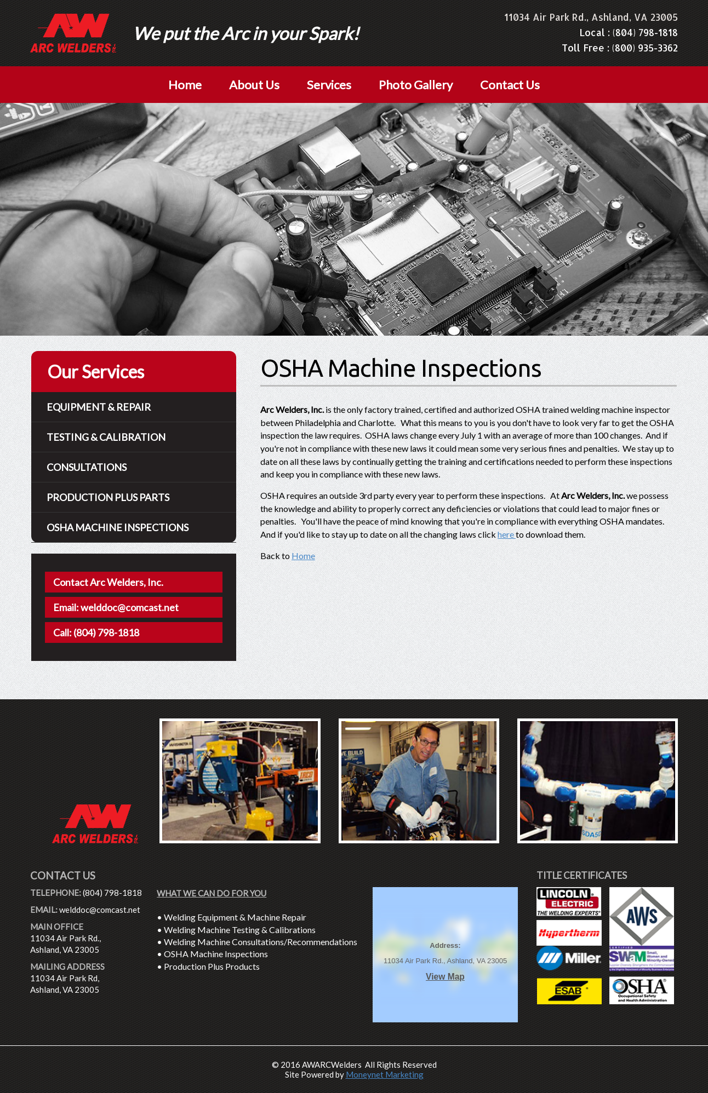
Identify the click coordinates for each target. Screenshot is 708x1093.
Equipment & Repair (99, 407)
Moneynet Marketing (385, 1074)
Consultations (87, 467)
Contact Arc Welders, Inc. (108, 582)
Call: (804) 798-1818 (96, 632)
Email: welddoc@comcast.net (116, 607)
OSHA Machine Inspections (216, 953)
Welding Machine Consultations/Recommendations (260, 941)
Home (185, 84)
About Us (254, 84)
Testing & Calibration (106, 437)
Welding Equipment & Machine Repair (235, 917)
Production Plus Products (212, 966)
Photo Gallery (416, 84)
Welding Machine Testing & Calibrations (240, 929)
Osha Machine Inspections (118, 527)
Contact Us (510, 84)
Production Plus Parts (108, 497)
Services (329, 84)
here (507, 534)
